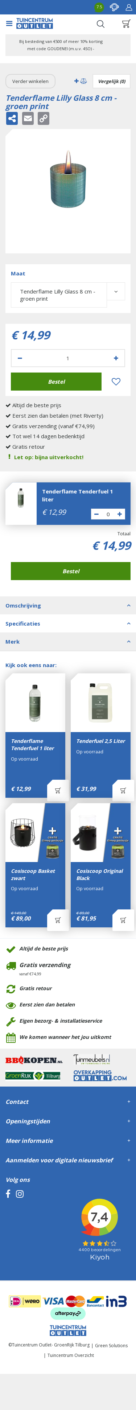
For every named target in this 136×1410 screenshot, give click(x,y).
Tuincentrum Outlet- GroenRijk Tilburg (51, 1345)
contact (114, 7)
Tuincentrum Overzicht (71, 1355)
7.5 (99, 6)
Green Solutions (111, 1345)
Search (100, 24)
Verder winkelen (30, 81)
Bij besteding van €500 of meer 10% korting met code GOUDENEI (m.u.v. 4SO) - (61, 45)
